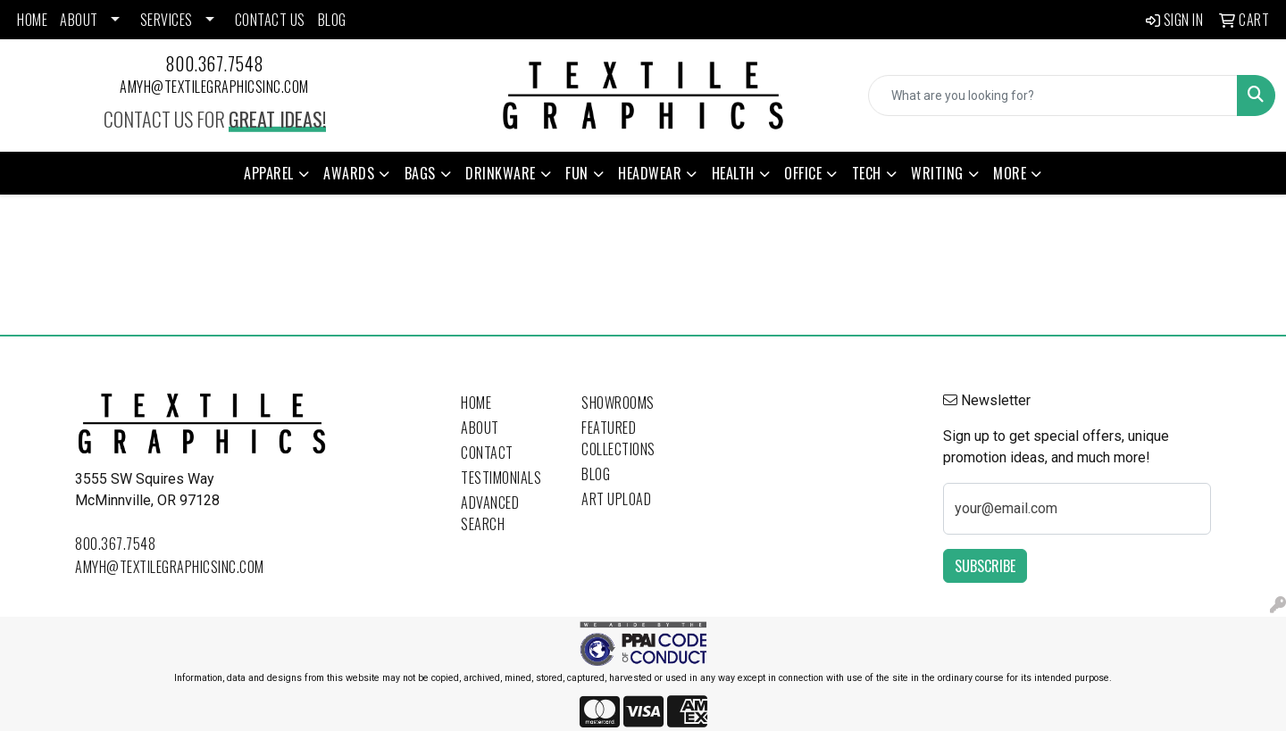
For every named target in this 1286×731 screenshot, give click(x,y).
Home (476, 402)
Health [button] (733, 173)
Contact (487, 452)
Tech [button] (866, 173)
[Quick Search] (1053, 95)
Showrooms (618, 402)
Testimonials (501, 477)
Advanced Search (490, 513)
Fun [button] (577, 173)
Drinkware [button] (500, 173)
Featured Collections (618, 438)
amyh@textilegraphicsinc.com (214, 86)
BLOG (332, 19)
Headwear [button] (649, 173)
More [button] (1009, 173)
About (480, 427)
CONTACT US (270, 19)
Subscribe (985, 566)
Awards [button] (348, 173)
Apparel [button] (269, 173)
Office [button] (803, 173)
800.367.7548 (214, 63)
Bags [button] (420, 173)
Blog (595, 474)
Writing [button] (937, 173)
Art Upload (616, 499)
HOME (32, 19)
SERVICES (166, 19)
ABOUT (79, 19)
